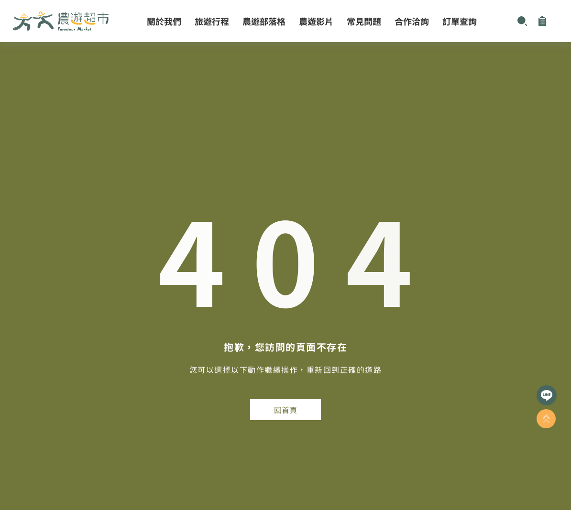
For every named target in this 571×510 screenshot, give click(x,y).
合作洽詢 (412, 21)
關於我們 (164, 21)
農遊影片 (316, 21)
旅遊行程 (212, 21)
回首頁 (285, 409)
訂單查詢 (459, 21)
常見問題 (364, 21)
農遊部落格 (264, 21)
